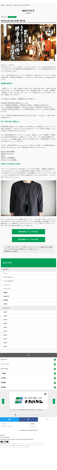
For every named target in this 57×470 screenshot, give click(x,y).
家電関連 (3, 382)
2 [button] (18, 414)
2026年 (5, 312)
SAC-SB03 (45, 221)
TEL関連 (3, 378)
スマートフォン (5, 364)
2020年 (5, 335)
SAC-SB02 (38, 221)
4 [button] (23, 414)
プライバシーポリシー (8, 426)
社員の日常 (6, 296)
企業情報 (32, 423)
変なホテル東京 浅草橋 (7, 151)
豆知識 (5, 304)
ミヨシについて (7, 288)
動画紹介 (6, 292)
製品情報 (6, 300)
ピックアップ (7, 285)
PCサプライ (4, 359)
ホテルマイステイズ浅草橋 (9, 160)
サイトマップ (33, 426)
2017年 (5, 346)
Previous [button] (3, 401)
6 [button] (28, 414)
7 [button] (31, 414)
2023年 (5, 323)
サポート (5, 423)
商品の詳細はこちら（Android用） (28, 239)
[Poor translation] (6, 441)
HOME (2, 5)
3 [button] (20, 414)
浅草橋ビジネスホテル (7, 153)
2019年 (5, 339)
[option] (28, 401)
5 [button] (25, 414)
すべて (5, 273)
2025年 (5, 316)
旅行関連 (3, 387)
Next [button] (54, 401)
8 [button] (33, 414)
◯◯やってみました (8, 277)
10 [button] (38, 414)
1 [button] (15, 414)
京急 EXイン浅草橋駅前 (8, 157)
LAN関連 (3, 373)
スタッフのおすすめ (8, 281)
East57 (3, 155)
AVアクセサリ (5, 368)
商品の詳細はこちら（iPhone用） (28, 231)
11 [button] (41, 414)
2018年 (5, 342)
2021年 (5, 331)
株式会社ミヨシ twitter (10, 251)
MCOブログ (9, 5)
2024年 (5, 319)
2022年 (5, 327)
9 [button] (36, 414)
